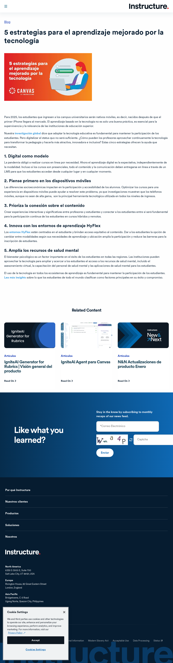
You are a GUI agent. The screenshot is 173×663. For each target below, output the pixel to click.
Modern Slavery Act (98, 641)
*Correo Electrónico (112, 426)
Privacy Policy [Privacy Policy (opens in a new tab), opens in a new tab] (15, 632)
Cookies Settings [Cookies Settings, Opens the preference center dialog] (36, 649)
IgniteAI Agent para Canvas (85, 361)
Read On (9, 380)
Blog (7, 22)
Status (158, 642)
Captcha (142, 439)
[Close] (64, 612)
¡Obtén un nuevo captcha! (130, 439)
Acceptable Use (121, 641)
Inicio (22, 552)
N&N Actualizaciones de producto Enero (139, 364)
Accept (36, 640)
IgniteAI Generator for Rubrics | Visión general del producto (28, 366)
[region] (36, 633)
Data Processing (141, 641)
